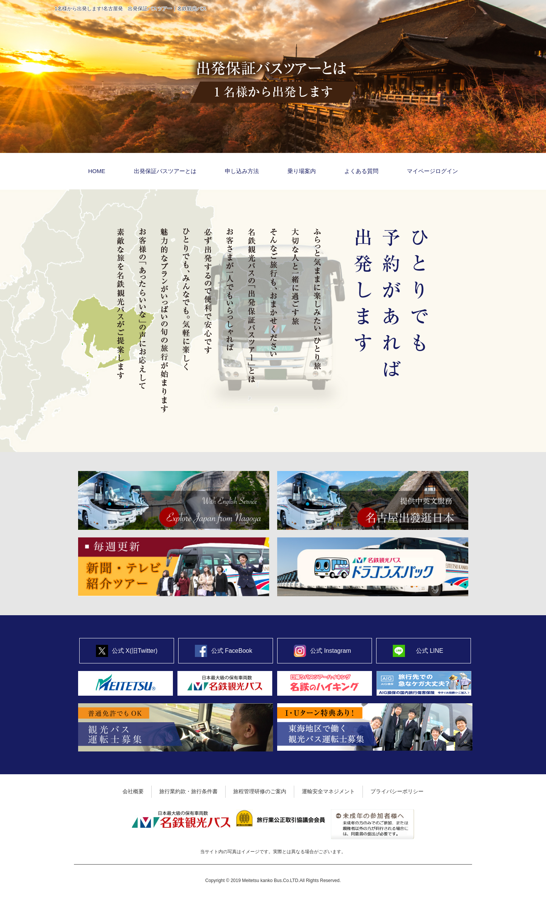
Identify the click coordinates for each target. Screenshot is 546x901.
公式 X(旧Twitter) (135, 650)
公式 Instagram (330, 650)
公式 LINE (429, 650)
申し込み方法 (242, 171)
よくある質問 (361, 171)
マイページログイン (432, 171)
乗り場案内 (301, 171)
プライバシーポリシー (397, 791)
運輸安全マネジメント (328, 791)
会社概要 (133, 791)
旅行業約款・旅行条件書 (188, 791)
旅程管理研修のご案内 (259, 791)
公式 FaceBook (231, 650)
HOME (96, 171)
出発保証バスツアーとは (165, 171)
